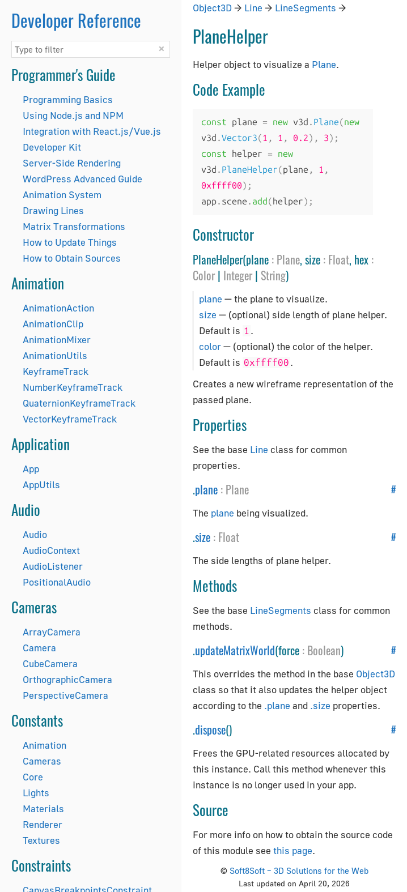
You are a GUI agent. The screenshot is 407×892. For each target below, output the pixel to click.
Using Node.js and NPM (73, 115)
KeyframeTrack (55, 371)
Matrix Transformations (74, 226)
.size (320, 705)
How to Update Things (70, 242)
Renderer (42, 824)
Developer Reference (76, 20)
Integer (237, 275)
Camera (39, 648)
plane (210, 299)
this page (292, 850)
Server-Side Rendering (72, 163)
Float (338, 259)
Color (204, 275)
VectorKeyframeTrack (70, 419)
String (273, 275)
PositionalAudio (57, 582)
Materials (43, 808)
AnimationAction (58, 308)
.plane (277, 705)
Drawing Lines (53, 210)
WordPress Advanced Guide (82, 179)
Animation (44, 745)
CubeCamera (50, 663)
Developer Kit (52, 147)
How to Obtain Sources (72, 258)
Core (33, 777)
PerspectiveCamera (65, 695)
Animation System (62, 194)
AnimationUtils (55, 355)
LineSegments (305, 8)
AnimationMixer (57, 339)
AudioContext (51, 550)
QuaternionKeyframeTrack (79, 403)
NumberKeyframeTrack (72, 387)
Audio (35, 534)
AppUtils (41, 484)
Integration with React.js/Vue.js (92, 131)
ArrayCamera (51, 632)
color (210, 346)
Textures (41, 840)
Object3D (212, 8)
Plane (324, 64)
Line (253, 8)
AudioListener (53, 566)
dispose (210, 729)
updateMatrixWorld (235, 650)
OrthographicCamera (67, 679)
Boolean (324, 650)
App (31, 469)
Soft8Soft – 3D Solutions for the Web (299, 870)
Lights (36, 793)
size (208, 315)
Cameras (42, 761)
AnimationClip (53, 324)
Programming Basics (68, 99)
